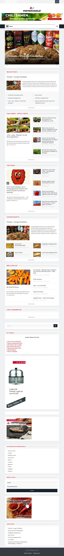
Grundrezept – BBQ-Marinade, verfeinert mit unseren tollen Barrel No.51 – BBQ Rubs (44, 271)
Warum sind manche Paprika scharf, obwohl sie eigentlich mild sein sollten (49, 193)
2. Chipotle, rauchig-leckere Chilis (14, 343)
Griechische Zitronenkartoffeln (15, 95)
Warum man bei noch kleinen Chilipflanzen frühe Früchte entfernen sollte (49, 129)
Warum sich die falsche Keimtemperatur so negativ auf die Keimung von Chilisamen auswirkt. (50, 140)
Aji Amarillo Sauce (13, 287)
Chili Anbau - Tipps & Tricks (17, 113)
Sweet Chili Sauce (38, 292)
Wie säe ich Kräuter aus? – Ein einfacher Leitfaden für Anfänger (49, 151)
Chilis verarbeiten (14, 310)
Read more (54, 86)
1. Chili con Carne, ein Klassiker (14, 341)
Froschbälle (11, 539)
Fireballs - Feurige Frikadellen (15, 528)
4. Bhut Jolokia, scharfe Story (13, 346)
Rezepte (14, 79)
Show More (32, 108)
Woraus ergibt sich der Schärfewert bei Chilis (48, 182)
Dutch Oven (11, 457)
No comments (19, 79)
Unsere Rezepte (13, 217)
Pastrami (10, 462)
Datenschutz (28, 553)
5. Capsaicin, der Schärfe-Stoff (14, 348)
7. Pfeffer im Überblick (12, 351)
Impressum (36, 553)
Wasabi (10, 460)
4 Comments (45, 294)
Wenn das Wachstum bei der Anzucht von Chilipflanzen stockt (49, 119)
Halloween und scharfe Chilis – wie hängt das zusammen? (48, 171)
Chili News (11, 165)
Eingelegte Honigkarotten (14, 98)
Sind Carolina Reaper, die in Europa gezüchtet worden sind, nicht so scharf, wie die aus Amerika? (17, 189)
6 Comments (46, 281)
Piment (10, 466)
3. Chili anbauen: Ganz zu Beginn (14, 345)
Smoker (10, 453)
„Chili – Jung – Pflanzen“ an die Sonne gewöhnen (17, 136)
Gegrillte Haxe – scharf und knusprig (43, 298)
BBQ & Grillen (12, 265)
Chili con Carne (11, 451)
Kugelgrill (10, 469)
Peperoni (10, 471)
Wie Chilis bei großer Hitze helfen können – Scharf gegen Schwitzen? (49, 203)
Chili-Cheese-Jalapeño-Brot (41, 98)
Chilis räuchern (37, 279)
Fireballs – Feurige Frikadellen (25, 56)
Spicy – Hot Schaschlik (39, 285)
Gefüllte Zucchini (12, 455)
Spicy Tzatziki (38, 95)
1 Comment (53, 196)
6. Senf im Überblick (11, 350)
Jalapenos (10, 464)
